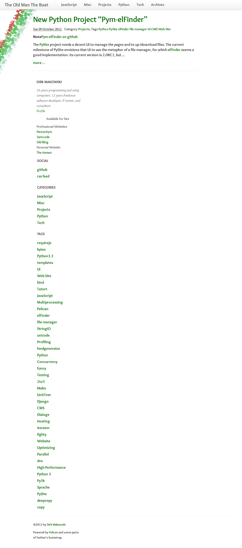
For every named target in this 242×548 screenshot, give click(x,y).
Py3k (41, 480)
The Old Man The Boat (26, 5)
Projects (104, 4)
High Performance (51, 467)
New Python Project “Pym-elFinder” (90, 19)
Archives (157, 4)
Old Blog (42, 142)
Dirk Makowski (56, 524)
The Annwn (44, 152)
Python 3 (44, 474)
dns (40, 461)
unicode (43, 335)
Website (43, 441)
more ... (39, 62)
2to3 (41, 381)
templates (45, 262)
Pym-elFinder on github (59, 36)
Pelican (42, 309)
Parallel (43, 454)
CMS (154, 29)
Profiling (44, 342)
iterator (43, 428)
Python (124, 4)
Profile (41, 111)
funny (41, 368)
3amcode (43, 137)
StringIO (44, 328)
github (42, 169)
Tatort (42, 289)
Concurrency (47, 361)
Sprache (43, 487)
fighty (41, 434)
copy (40, 507)
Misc (87, 4)
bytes (41, 249)
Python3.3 (45, 256)
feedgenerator (48, 348)
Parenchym (44, 132)
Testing (43, 375)
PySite (113, 29)
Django (43, 401)
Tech (140, 4)
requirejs (44, 242)
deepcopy (44, 500)
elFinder (123, 29)
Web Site (164, 29)
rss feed (43, 176)
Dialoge (43, 414)
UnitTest (44, 394)
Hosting (43, 421)
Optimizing (46, 447)
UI (149, 29)
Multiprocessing (50, 302)
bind (40, 282)
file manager (138, 29)
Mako (41, 388)
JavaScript (69, 4)
